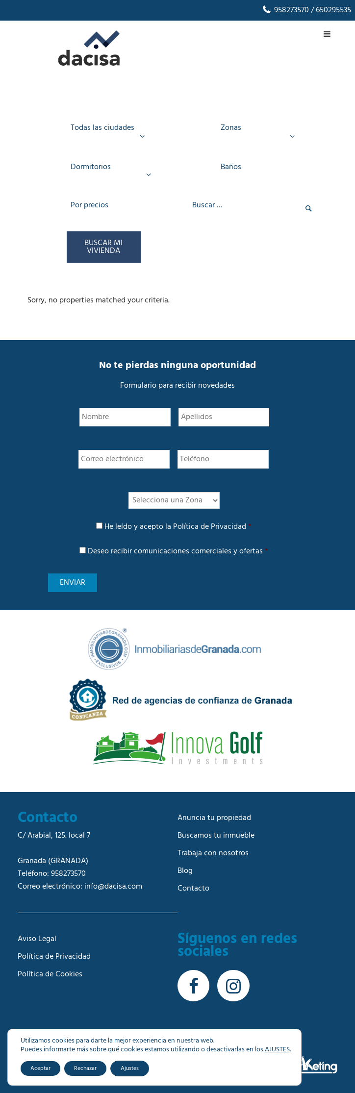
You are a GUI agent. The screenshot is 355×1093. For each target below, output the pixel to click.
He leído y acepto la (178, 527)
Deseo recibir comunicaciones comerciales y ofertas (178, 551)
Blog (185, 871)
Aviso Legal (37, 939)
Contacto (193, 888)
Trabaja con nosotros (213, 853)
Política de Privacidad (209, 527)
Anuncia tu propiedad (214, 818)
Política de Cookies (50, 974)
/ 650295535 (330, 10)
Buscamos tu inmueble (216, 835)
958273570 (285, 10)
